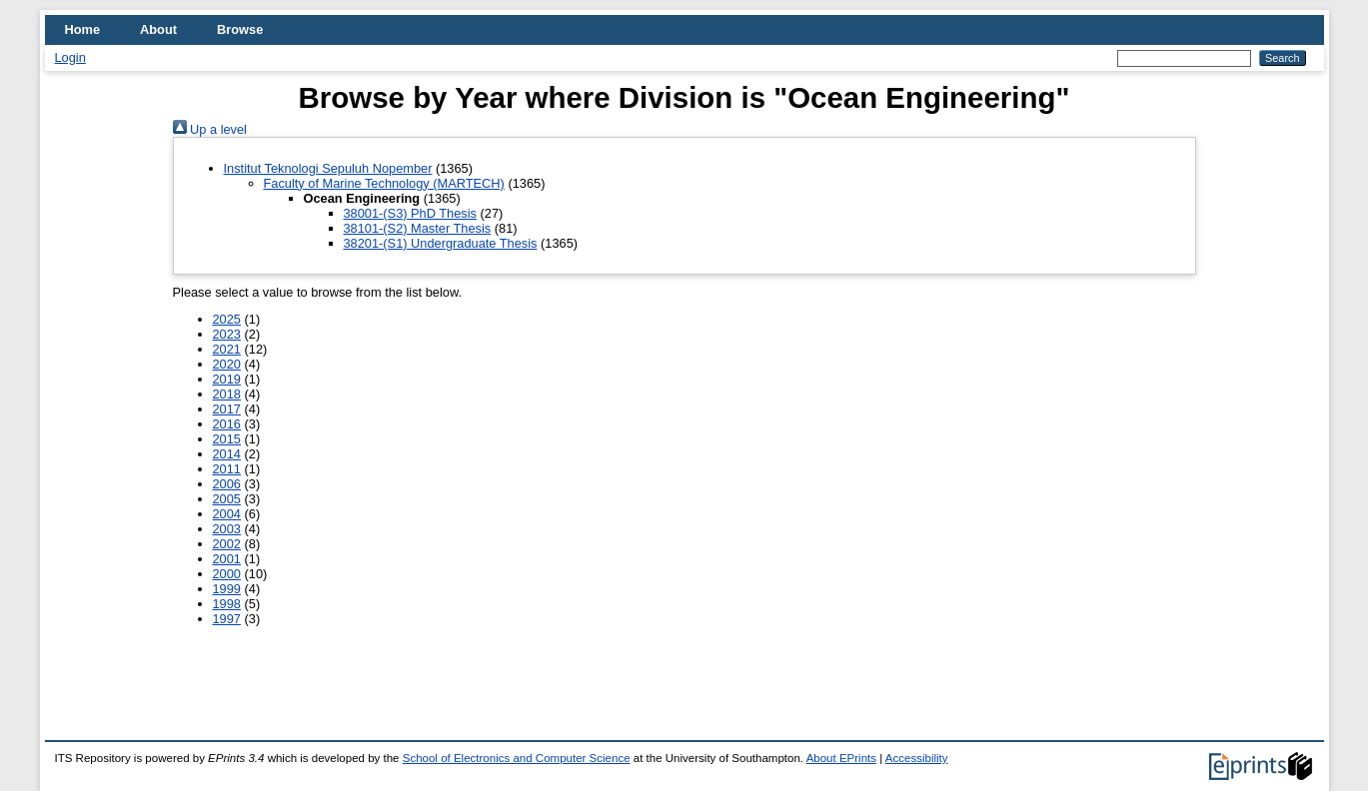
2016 (227, 423)
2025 (227, 319)
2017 (227, 408)
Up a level (210, 129)
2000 (227, 573)
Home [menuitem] (83, 29)
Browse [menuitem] (240, 29)
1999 (227, 588)
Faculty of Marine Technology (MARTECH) (384, 183)
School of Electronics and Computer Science (517, 758)
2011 (227, 468)
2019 (227, 379)
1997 (227, 618)
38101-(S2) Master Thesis (418, 228)
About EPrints (841, 758)
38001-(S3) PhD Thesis (411, 213)
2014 (227, 453)
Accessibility (916, 758)
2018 (227, 394)
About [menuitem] (158, 29)
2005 (227, 498)
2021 (227, 349)
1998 (227, 603)
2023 (227, 334)
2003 (227, 528)
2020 (227, 364)
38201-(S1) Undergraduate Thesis (441, 243)
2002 (227, 543)
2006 (227, 483)
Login (70, 57)
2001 (227, 558)
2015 (227, 438)
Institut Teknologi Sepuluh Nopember (328, 168)
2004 (227, 513)
